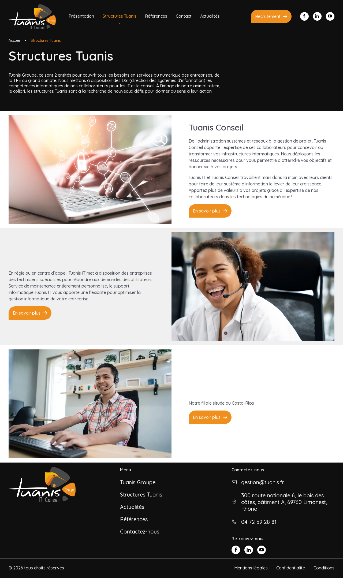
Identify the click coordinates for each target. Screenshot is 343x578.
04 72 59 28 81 (259, 522)
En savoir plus (207, 211)
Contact (184, 16)
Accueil (15, 40)
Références (156, 16)
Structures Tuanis (119, 16)
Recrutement (268, 16)
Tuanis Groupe (137, 482)
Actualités (210, 16)
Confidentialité (290, 567)
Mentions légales (251, 567)
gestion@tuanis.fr (262, 482)
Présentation (81, 16)
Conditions (324, 567)
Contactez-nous (139, 531)
